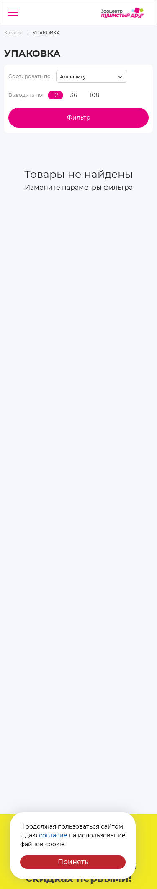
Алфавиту (73, 76)
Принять (73, 862)
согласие (53, 835)
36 (73, 95)
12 (55, 95)
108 (94, 95)
